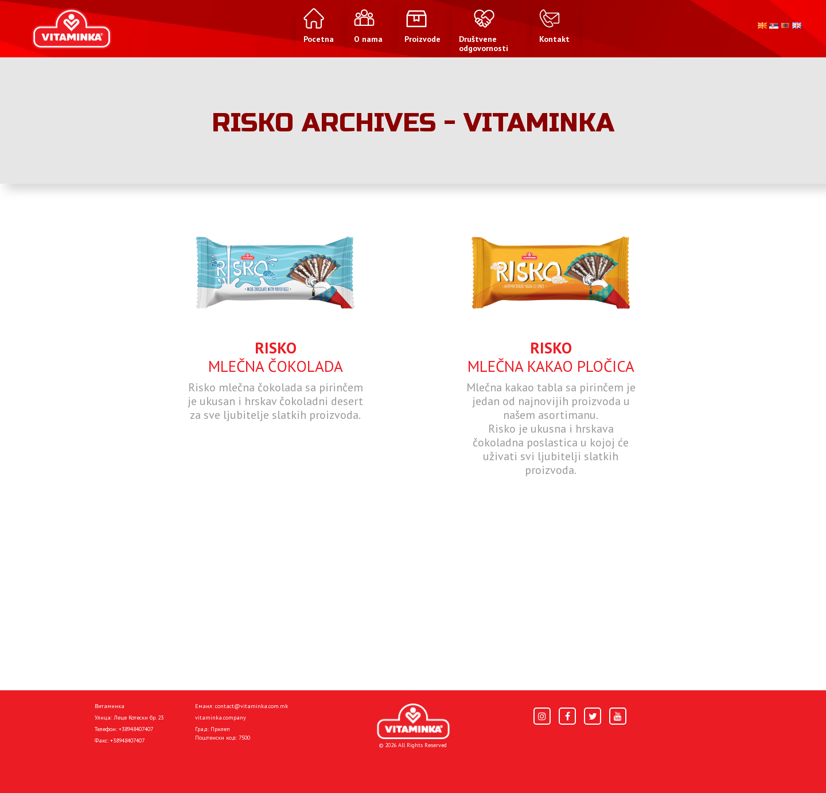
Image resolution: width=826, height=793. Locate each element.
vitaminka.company (220, 717)
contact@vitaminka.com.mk (251, 706)
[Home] (413, 721)
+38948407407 (136, 729)
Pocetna (111, 765)
